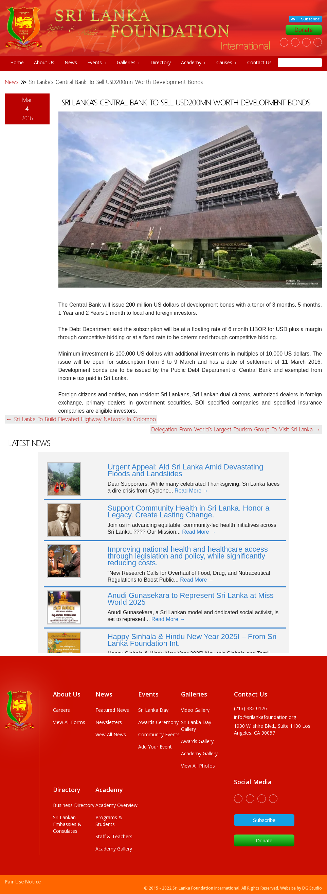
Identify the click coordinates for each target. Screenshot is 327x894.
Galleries (128, 62)
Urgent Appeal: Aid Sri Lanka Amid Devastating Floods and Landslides (186, 470)
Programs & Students (108, 820)
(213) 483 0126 (250, 708)
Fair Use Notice (23, 881)
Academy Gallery (199, 753)
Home (17, 62)
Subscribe (310, 19)
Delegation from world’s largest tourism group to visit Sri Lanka (236, 429)
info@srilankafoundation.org (265, 717)
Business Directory (73, 805)
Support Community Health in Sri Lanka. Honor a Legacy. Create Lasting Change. (189, 511)
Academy (193, 62)
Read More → (191, 491)
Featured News (112, 710)
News (71, 62)
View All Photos (198, 765)
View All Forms (69, 722)
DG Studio (312, 888)
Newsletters (108, 722)
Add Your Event (155, 746)
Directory (160, 62)
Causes (226, 62)
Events (97, 62)
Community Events (159, 734)
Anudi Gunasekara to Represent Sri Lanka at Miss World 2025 (191, 598)
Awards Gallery (197, 741)
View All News (110, 734)
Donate (304, 30)
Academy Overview (116, 805)
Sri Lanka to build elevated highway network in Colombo (81, 419)
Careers (61, 710)
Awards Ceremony (158, 722)
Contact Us (259, 62)
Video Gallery (195, 710)
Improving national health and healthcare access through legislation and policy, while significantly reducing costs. (188, 556)
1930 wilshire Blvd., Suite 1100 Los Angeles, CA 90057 (272, 729)
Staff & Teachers (113, 836)
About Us (44, 62)
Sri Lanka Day (153, 710)
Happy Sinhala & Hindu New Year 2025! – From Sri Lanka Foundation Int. (192, 640)
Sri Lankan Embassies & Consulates (67, 824)
